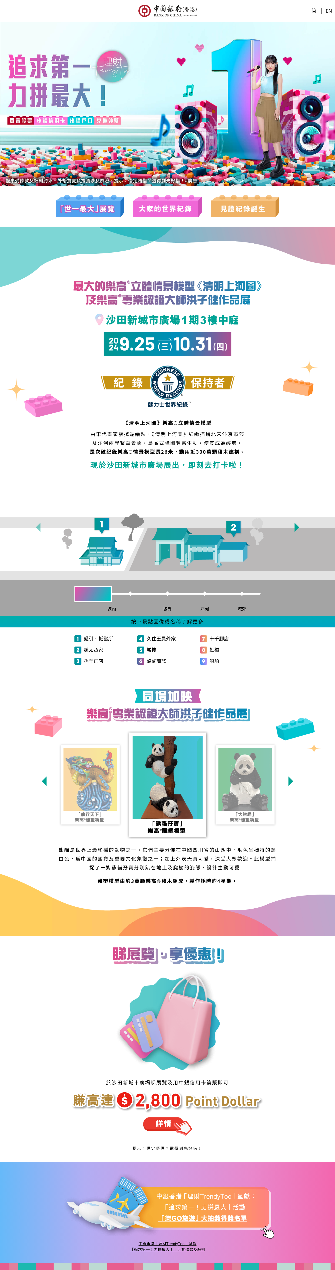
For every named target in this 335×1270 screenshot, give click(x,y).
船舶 (214, 661)
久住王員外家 (161, 639)
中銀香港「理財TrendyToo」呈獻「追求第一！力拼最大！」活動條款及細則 (167, 1246)
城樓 (151, 650)
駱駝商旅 (156, 661)
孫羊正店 (93, 661)
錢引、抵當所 (98, 639)
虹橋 (214, 650)
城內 (114, 609)
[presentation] (38, 527)
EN (329, 11)
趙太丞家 (93, 650)
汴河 (204, 609)
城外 (167, 609)
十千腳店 (219, 639)
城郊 (242, 609)
